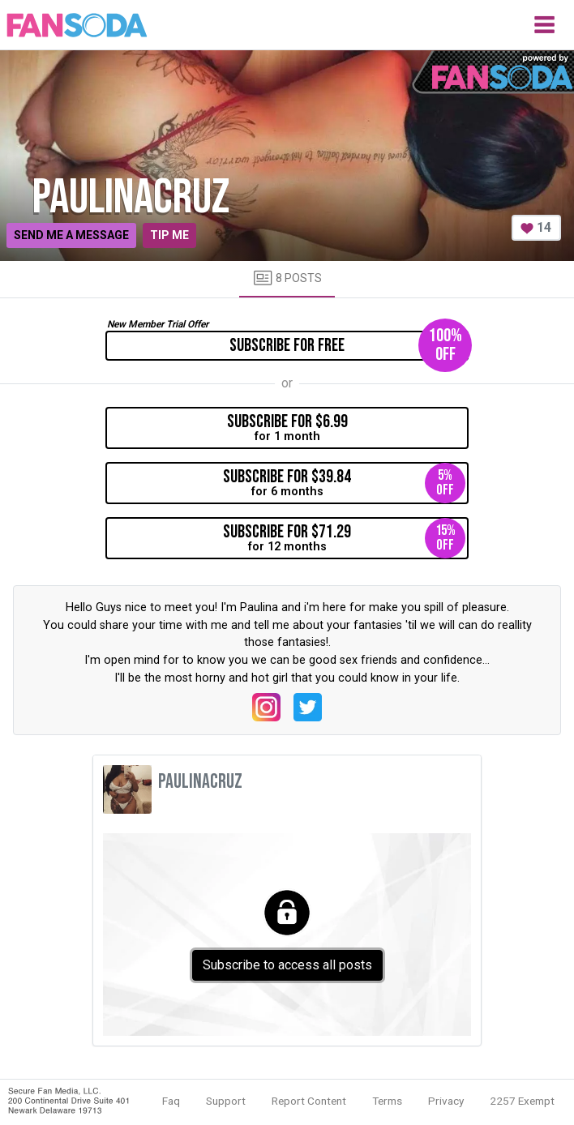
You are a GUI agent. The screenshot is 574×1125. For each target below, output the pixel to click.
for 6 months (344, 483)
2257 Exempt (522, 1100)
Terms (387, 1100)
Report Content (309, 1100)
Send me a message (71, 235)
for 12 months (344, 538)
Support (226, 1100)
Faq (171, 1100)
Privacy (446, 1100)
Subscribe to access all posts (287, 965)
